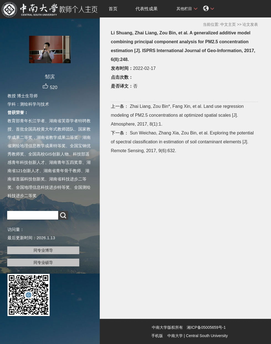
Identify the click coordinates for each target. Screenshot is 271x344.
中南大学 (175, 335)
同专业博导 (43, 250)
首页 (113, 8)
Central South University (207, 335)
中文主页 (228, 24)
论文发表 (250, 24)
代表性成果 (147, 8)
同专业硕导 (43, 262)
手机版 (157, 335)
